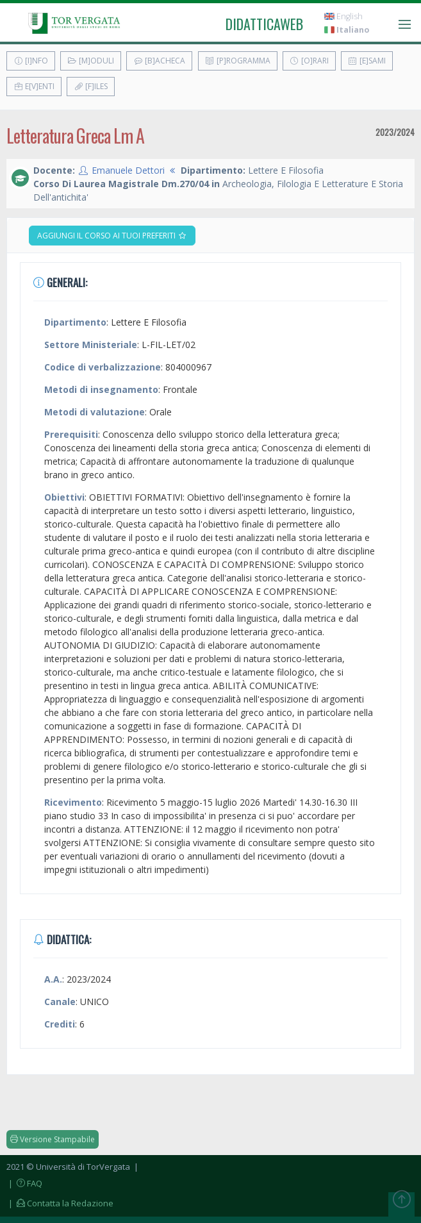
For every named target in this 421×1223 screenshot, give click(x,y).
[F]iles (91, 86)
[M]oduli (90, 60)
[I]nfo (30, 60)
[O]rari (309, 60)
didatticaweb (264, 23)
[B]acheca (159, 60)
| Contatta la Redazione (59, 1203)
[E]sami (367, 60)
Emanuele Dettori (128, 170)
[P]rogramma (237, 60)
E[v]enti (33, 86)
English (343, 16)
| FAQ (24, 1183)
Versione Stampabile (52, 1139)
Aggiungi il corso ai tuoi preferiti (112, 235)
